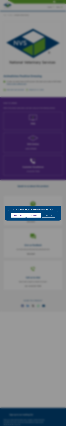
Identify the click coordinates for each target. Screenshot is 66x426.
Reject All (33, 215)
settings (56, 211)
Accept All (18, 215)
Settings (48, 215)
